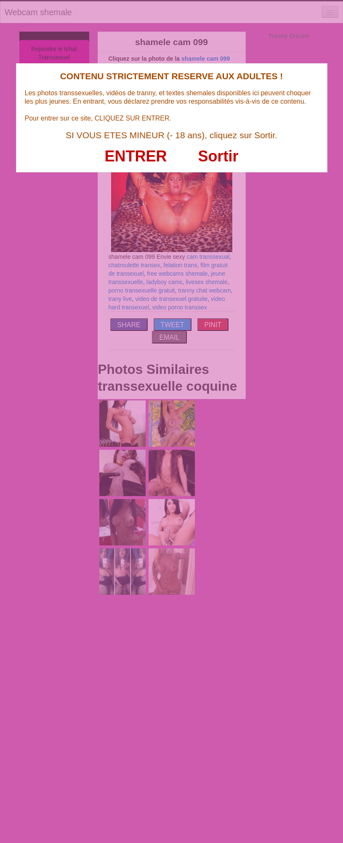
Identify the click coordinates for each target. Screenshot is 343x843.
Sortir (218, 156)
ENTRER (136, 156)
